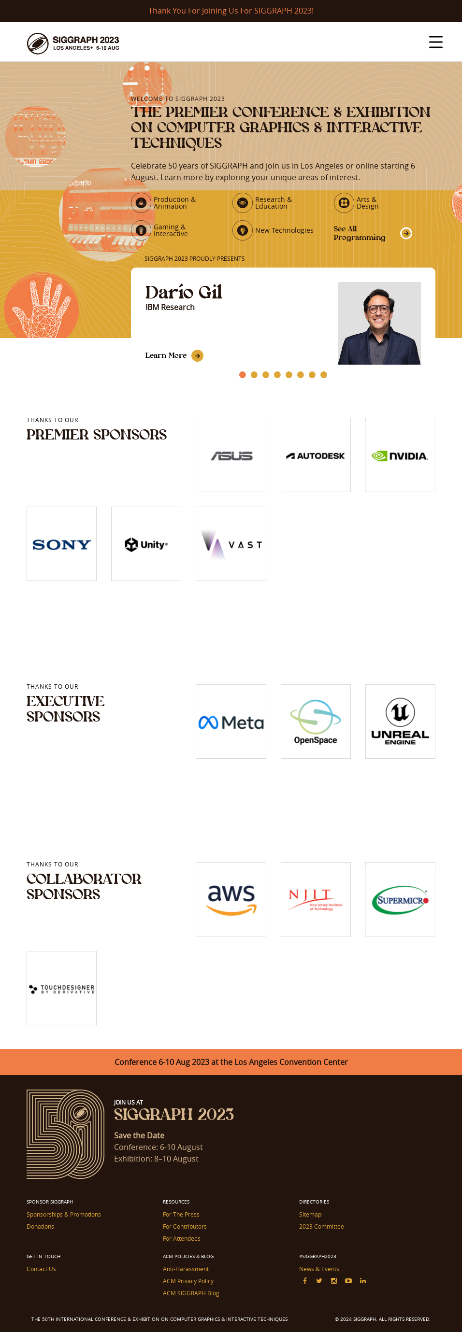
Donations (40, 1226)
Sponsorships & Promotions (64, 1214)
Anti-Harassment (186, 1269)
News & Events (319, 1269)
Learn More (166, 355)
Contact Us (41, 1269)
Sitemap (310, 1214)
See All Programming (360, 233)
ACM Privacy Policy (188, 1281)
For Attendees (182, 1238)
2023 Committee (321, 1226)
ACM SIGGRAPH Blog (191, 1293)
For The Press (181, 1214)
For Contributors (185, 1226)
